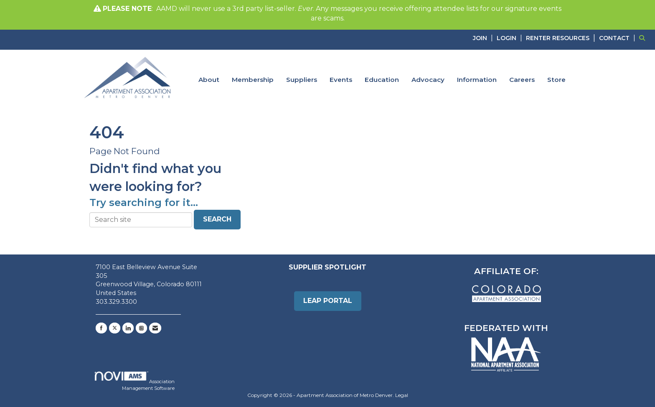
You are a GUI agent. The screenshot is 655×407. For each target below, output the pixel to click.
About (208, 80)
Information (477, 80)
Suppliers (301, 80)
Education (382, 80)
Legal (401, 395)
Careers (522, 80)
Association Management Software (135, 381)
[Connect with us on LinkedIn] (128, 328)
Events (341, 80)
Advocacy (427, 80)
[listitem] (484, 38)
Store (556, 80)
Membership (253, 80)
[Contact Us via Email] (155, 328)
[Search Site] (644, 38)
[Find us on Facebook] (101, 328)
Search (217, 219)
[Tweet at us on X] (114, 328)
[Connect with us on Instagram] (141, 328)
